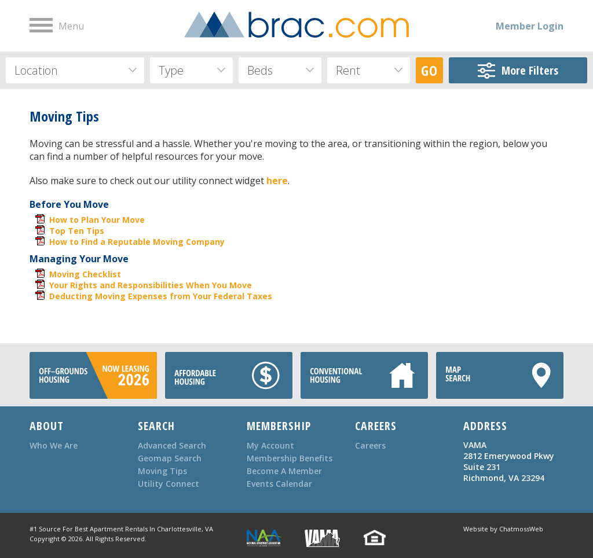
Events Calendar (279, 483)
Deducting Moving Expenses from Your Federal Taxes (160, 296)
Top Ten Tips (76, 230)
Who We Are (54, 445)
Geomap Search (170, 458)
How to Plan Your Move (97, 219)
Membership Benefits (289, 458)
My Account (270, 445)
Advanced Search (172, 445)
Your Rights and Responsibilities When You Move (150, 285)
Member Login (529, 26)
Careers (370, 445)
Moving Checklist (85, 274)
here (277, 180)
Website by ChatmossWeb (503, 528)
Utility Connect (168, 483)
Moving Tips (162, 470)
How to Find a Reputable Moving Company (137, 241)
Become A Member (284, 470)
